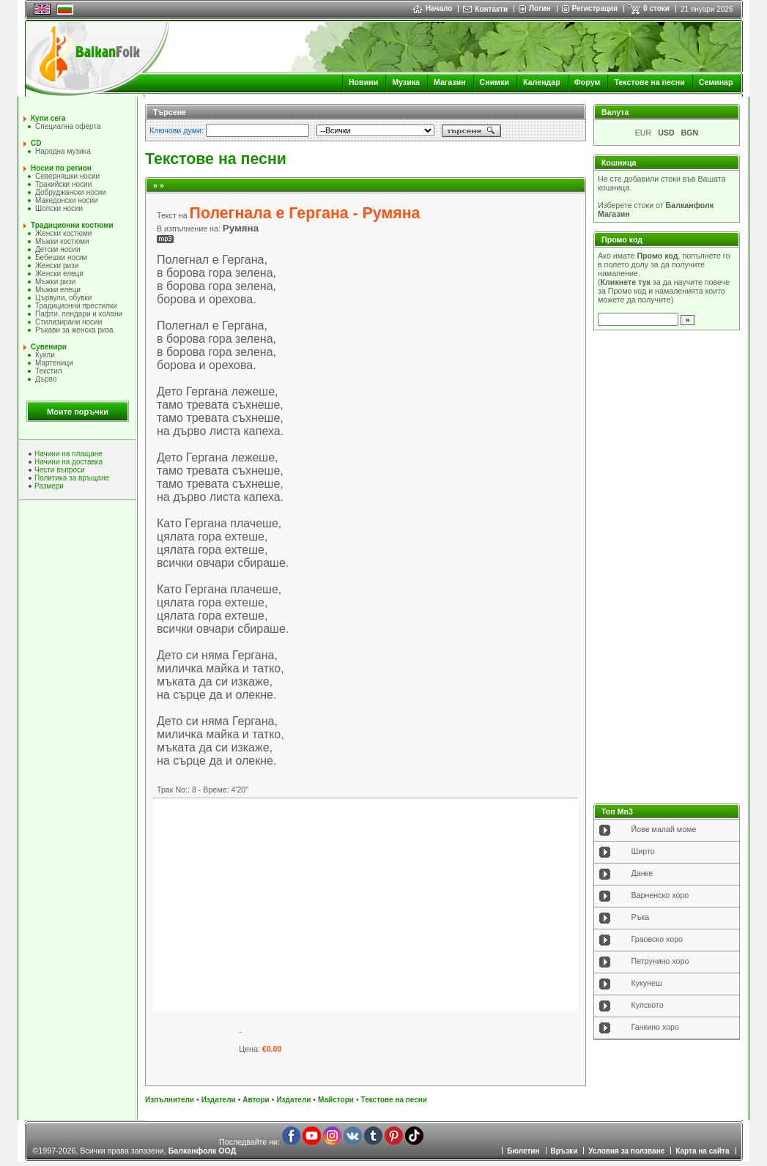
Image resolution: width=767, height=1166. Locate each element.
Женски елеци (59, 274)
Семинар (716, 82)
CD (36, 143)
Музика (406, 82)
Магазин (450, 82)
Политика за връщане (71, 478)
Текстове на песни (649, 82)
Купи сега (48, 118)
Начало (432, 8)
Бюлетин (523, 1151)
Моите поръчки (77, 411)
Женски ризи (56, 265)
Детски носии (57, 249)
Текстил (48, 371)
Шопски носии (59, 208)
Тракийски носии (63, 184)
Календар (541, 82)
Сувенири (49, 347)
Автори (255, 1100)
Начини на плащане (68, 454)
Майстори (336, 1100)
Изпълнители (169, 1100)
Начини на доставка (68, 462)
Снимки (494, 82)
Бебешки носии (61, 257)
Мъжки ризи (55, 282)
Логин (539, 8)
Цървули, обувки (63, 298)
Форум (587, 82)
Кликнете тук (626, 282)
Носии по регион (61, 168)
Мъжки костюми (62, 241)
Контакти (491, 9)
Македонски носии (66, 200)
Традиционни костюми (72, 225)
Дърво (45, 379)
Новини (363, 82)
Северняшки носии (67, 176)
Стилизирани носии (68, 322)
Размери (49, 486)
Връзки (564, 1151)
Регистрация (595, 8)
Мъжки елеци (58, 290)
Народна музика (63, 151)
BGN (690, 132)
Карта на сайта (702, 1151)
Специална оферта (68, 126)
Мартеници (54, 363)
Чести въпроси (59, 470)
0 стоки (656, 8)
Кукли (45, 355)
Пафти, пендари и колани (78, 314)
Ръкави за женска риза (74, 330)
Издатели (218, 1100)
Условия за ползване (626, 1151)
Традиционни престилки (76, 306)
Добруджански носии (70, 192)
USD (666, 132)
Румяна (241, 228)
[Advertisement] (365, 904)
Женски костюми (63, 233)
